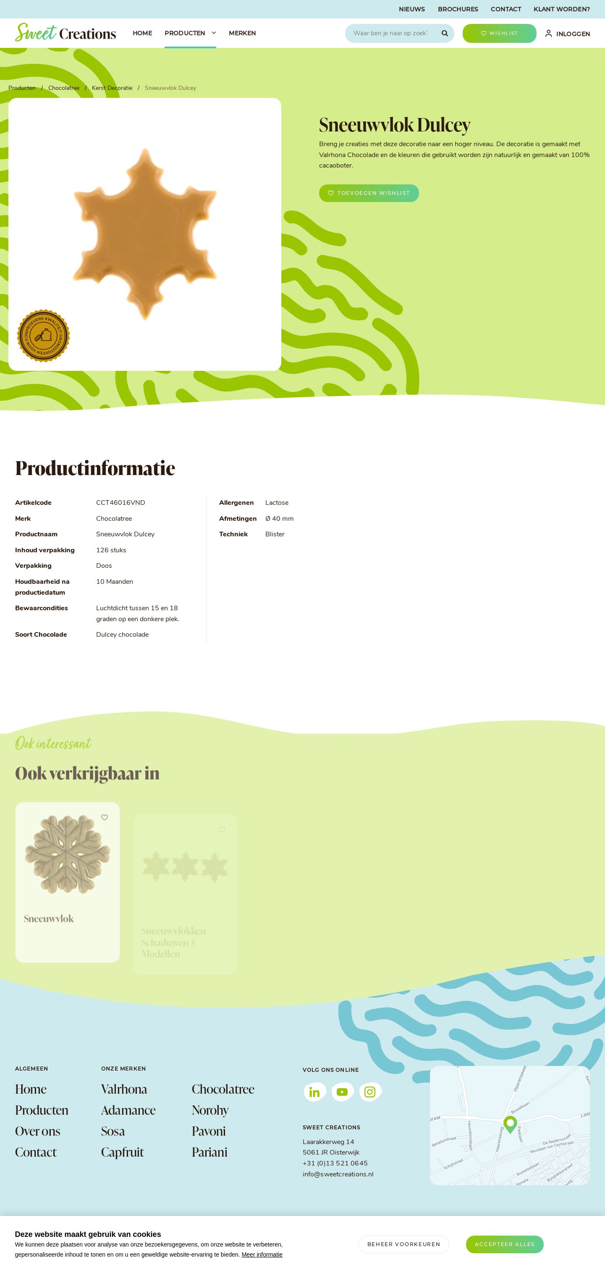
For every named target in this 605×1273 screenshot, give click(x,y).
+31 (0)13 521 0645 (335, 1163)
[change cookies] (404, 1244)
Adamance (128, 1109)
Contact (36, 1151)
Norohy (210, 1109)
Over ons (38, 1130)
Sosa (113, 1130)
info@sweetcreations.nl (338, 1174)
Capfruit (122, 1151)
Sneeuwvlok (48, 943)
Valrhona (124, 1088)
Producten (42, 1109)
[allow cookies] (505, 1244)
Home (31, 1088)
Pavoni (209, 1130)
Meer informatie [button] (262, 1254)
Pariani (210, 1151)
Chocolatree (223, 1088)
